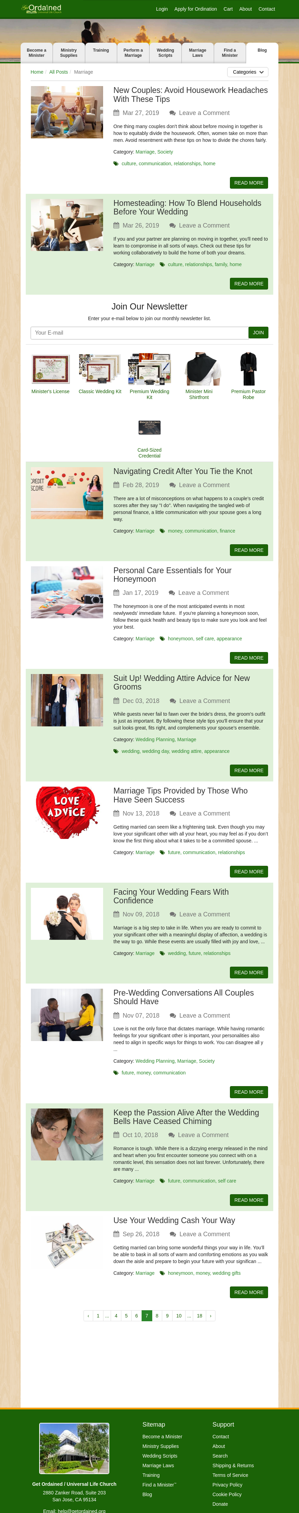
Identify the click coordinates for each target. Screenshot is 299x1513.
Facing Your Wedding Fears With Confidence (171, 902)
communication (155, 163)
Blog (262, 50)
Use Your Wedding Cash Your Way (174, 1229)
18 (199, 1325)
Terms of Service (230, 1475)
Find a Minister (230, 53)
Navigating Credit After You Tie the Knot (182, 473)
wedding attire (186, 755)
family (221, 265)
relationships (187, 163)
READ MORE (247, 183)
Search (220, 1456)
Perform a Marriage (133, 53)
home (209, 163)
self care (205, 641)
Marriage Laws (197, 53)
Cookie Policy (227, 1494)
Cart (228, 9)
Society (165, 152)
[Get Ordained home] (41, 8)
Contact (266, 9)
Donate (220, 1504)
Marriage (145, 152)
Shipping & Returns (233, 1465)
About (245, 9)
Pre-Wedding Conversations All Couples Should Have (183, 1004)
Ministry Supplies (68, 53)
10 (179, 1325)
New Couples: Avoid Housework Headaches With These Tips (190, 94)
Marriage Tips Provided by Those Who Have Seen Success (180, 800)
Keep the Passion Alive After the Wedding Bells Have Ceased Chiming (186, 1124)
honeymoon (180, 641)
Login (162, 9)
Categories (249, 72)
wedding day (155, 755)
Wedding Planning (155, 743)
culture (129, 163)
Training (101, 50)
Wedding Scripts (165, 53)
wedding (131, 755)
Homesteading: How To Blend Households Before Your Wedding (187, 208)
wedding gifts (226, 1281)
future (174, 857)
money (175, 532)
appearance (229, 641)
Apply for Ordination (196, 9)
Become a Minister (36, 53)
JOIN (258, 334)
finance (227, 532)
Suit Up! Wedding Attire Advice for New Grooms (181, 686)
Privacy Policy (227, 1485)
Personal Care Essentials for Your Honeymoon (172, 577)
